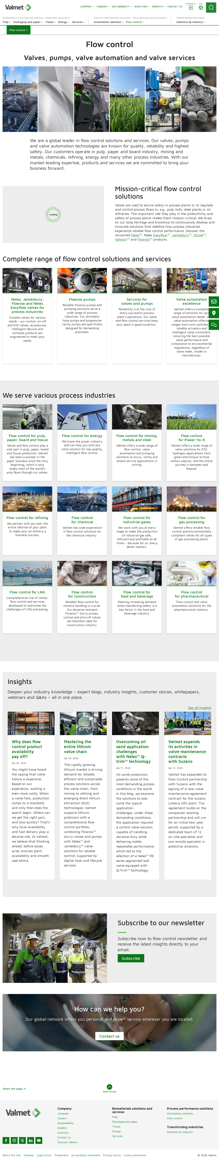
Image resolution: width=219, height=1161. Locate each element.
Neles (135, 235)
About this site (12, 1155)
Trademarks (61, 1155)
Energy (116, 1131)
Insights (62, 1127)
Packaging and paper (125, 1121)
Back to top (109, 1088)
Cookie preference (135, 1155)
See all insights (199, 708)
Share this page (14, 1088)
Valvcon (121, 239)
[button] (18, 30)
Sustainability (65, 1123)
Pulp (115, 1116)
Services (117, 1136)
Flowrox (144, 239)
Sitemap (29, 1155)
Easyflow (160, 235)
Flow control (174, 1118)
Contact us (109, 1036)
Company (63, 1113)
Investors (63, 1132)
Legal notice (43, 1155)
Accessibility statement (85, 1155)
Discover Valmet (67, 1142)
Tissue (116, 1126)
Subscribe (131, 958)
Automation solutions (180, 1113)
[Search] (211, 7)
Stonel (198, 235)
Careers (62, 1118)
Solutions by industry (180, 1131)
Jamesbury (180, 235)
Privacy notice (112, 1155)
